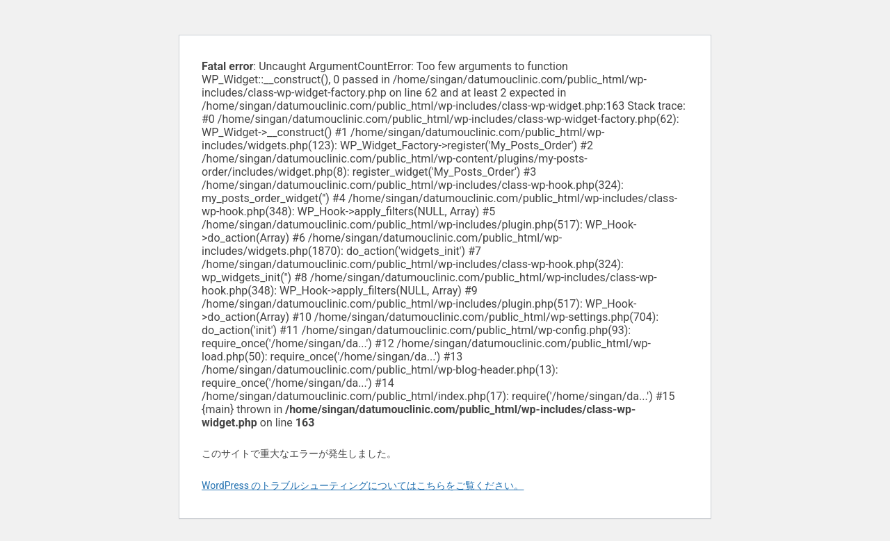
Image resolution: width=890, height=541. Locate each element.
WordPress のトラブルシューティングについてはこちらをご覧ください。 (363, 485)
